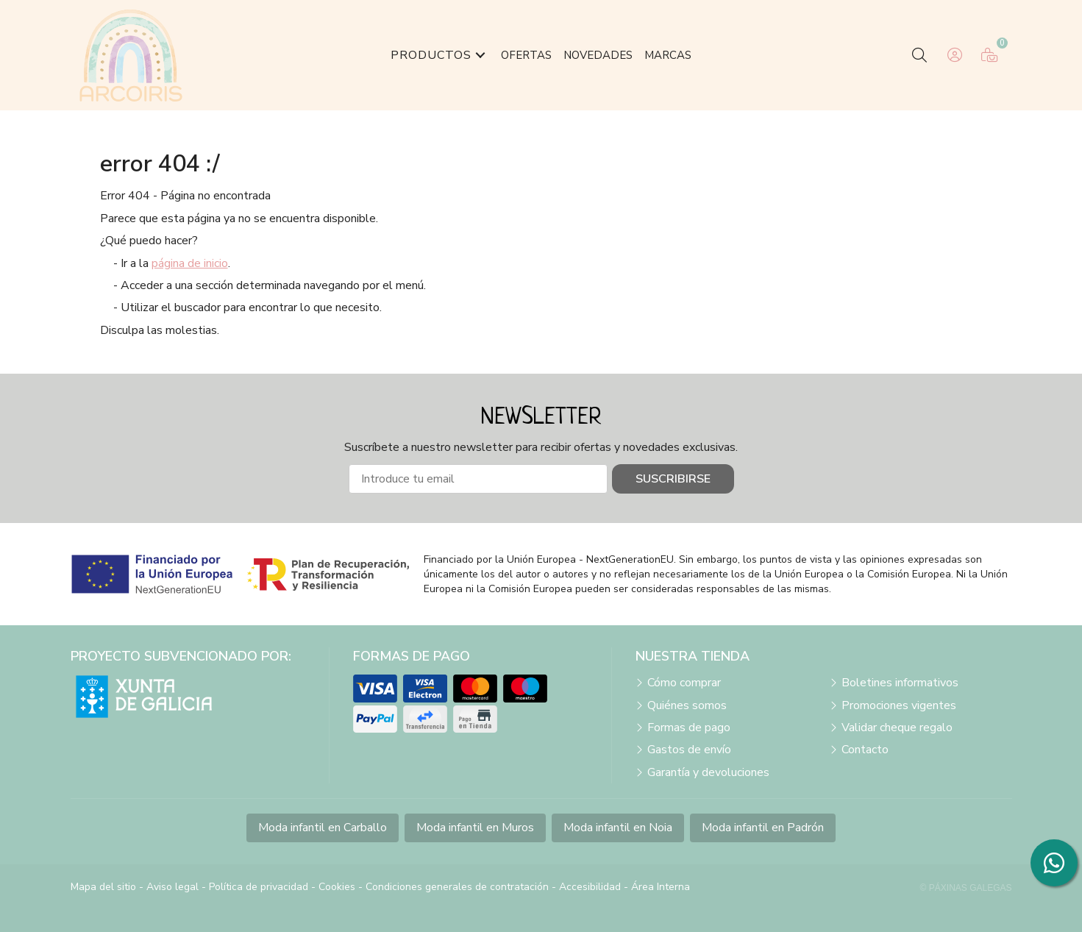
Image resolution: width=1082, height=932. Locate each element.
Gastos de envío (689, 749)
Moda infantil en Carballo (322, 827)
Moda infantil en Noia (617, 827)
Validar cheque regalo (897, 727)
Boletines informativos (899, 683)
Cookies (336, 887)
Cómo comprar (684, 683)
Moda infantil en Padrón (763, 827)
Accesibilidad (590, 887)
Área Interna (660, 887)
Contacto (865, 749)
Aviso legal (172, 887)
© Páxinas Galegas (966, 888)
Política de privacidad (258, 887)
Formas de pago (688, 727)
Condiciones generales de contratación (457, 887)
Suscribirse (673, 479)
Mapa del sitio (103, 887)
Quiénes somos (687, 705)
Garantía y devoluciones (708, 772)
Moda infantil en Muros (475, 827)
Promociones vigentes (898, 705)
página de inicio (190, 263)
